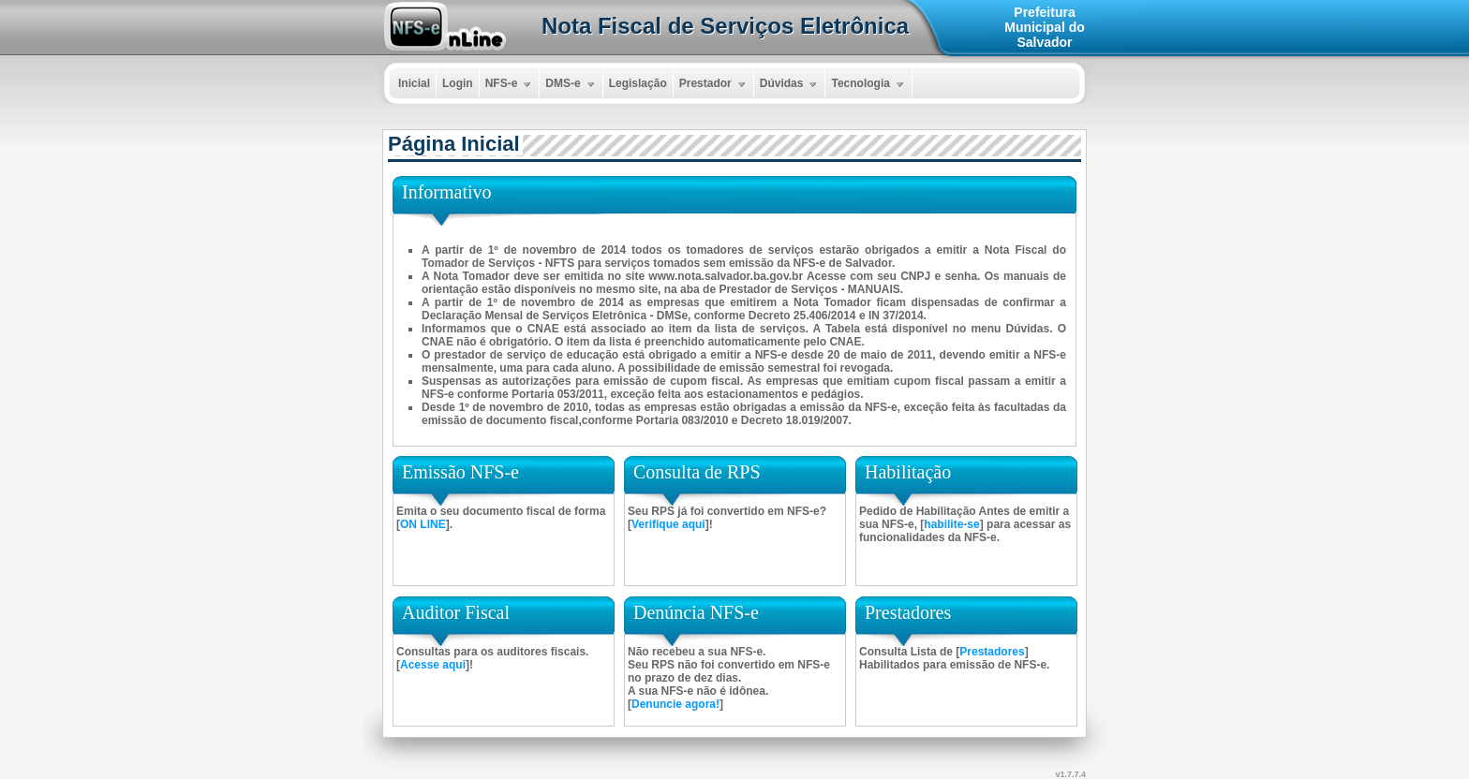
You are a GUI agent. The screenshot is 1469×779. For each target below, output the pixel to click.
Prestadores (991, 651)
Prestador (714, 84)
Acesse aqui (433, 664)
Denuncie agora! (675, 704)
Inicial (414, 83)
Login (457, 83)
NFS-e (510, 84)
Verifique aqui (668, 524)
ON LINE (423, 524)
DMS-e (571, 84)
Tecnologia (869, 84)
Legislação (638, 83)
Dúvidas (791, 84)
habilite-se (951, 524)
